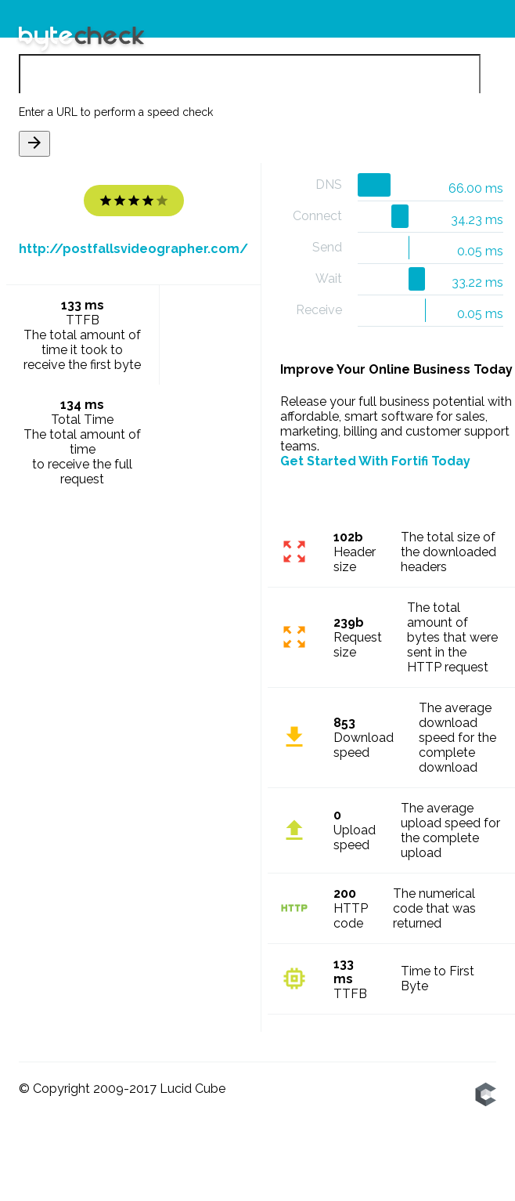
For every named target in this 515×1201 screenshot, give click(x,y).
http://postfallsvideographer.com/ (133, 249)
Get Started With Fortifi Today (375, 461)
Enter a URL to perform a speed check (116, 113)
